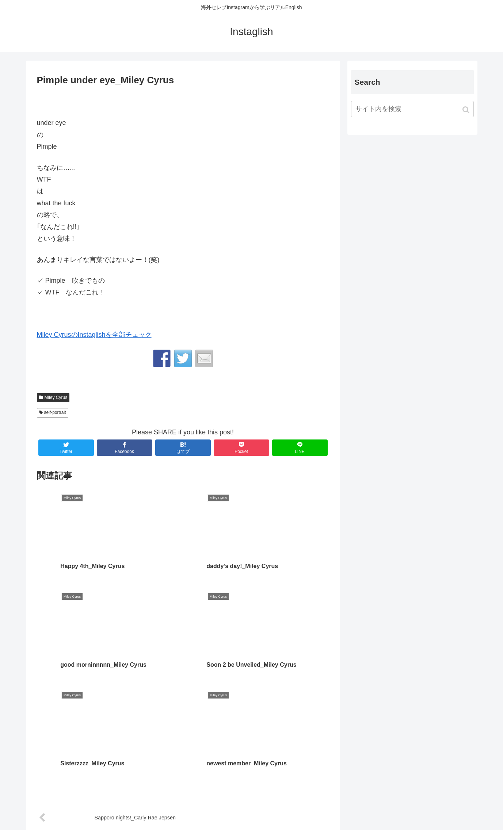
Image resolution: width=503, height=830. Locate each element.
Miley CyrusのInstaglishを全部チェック (94, 334)
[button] (467, 110)
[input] (412, 109)
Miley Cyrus (56, 397)
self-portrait (55, 412)
